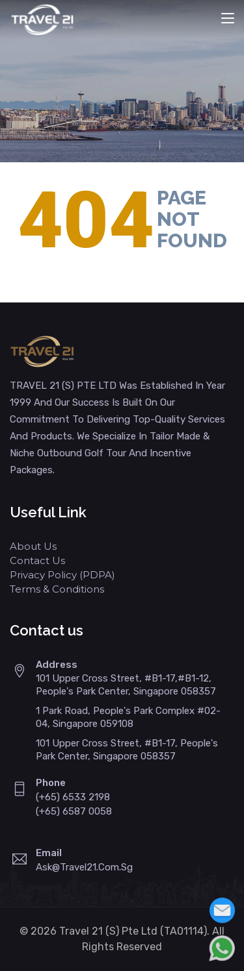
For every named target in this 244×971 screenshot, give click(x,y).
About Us (33, 546)
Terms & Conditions (57, 589)
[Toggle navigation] (227, 19)
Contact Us (37, 560)
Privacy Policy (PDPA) (62, 575)
